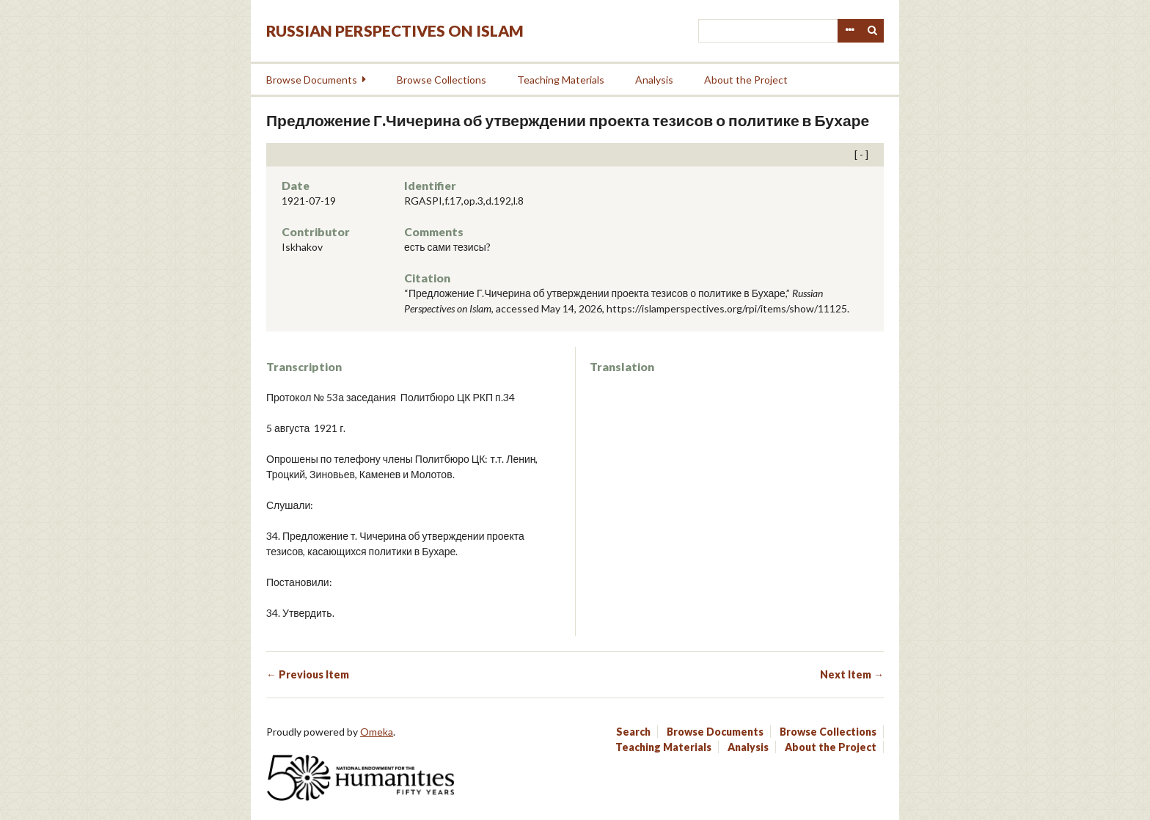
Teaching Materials (560, 79)
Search (873, 31)
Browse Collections (441, 79)
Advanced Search (849, 31)
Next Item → (852, 674)
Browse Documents (311, 79)
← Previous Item (307, 674)
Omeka (376, 731)
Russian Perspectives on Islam (395, 30)
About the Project (746, 79)
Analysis (654, 79)
